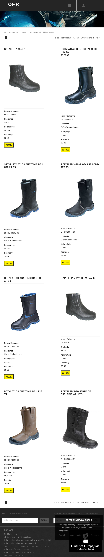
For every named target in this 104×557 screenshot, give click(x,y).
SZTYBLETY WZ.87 (14, 49)
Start (6, 32)
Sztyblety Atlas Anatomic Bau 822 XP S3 (23, 166)
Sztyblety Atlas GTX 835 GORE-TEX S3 (80, 166)
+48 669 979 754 (42, 546)
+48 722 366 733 (24, 549)
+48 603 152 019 (11, 546)
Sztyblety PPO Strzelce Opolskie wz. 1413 (76, 393)
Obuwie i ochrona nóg (29, 32)
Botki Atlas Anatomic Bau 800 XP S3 (23, 279)
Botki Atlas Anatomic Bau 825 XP (23, 393)
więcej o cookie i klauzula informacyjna (84, 535)
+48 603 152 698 (26, 552)
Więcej (9, 145)
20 (70, 37)
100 (78, 37)
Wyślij (44, 520)
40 (74, 37)
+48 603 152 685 (44, 540)
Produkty (14, 32)
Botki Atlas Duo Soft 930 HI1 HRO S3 (79, 50)
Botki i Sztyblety (47, 32)
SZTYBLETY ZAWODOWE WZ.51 (78, 278)
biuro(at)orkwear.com (13, 555)
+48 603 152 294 (27, 546)
